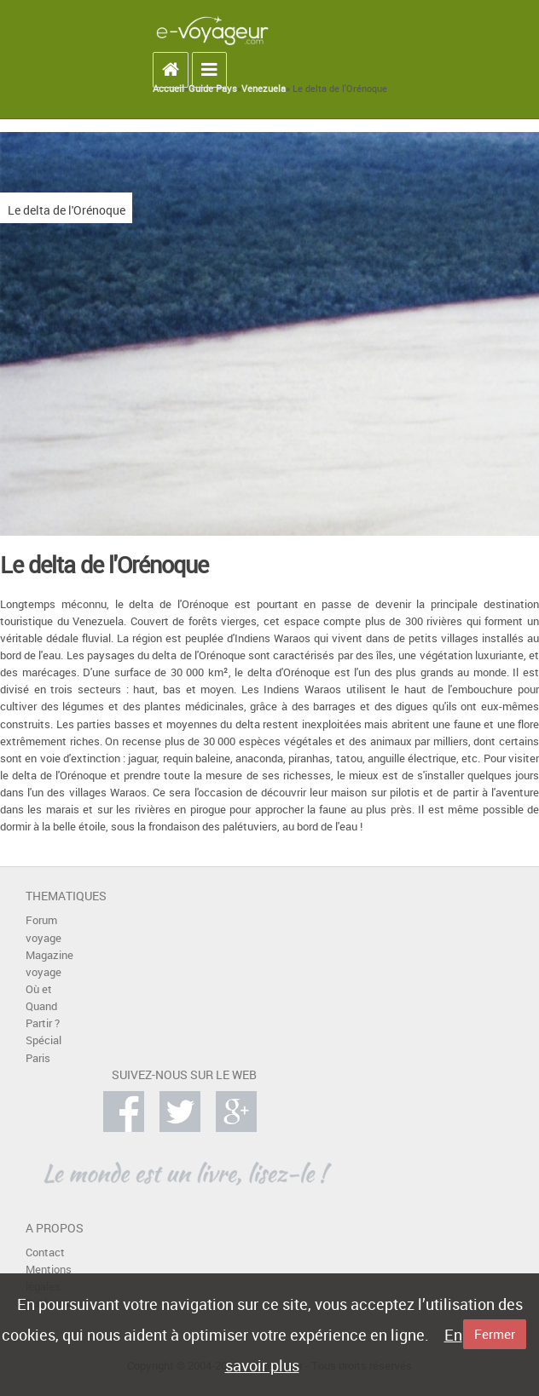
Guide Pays (212, 89)
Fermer (494, 1333)
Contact (45, 1252)
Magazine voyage (49, 963)
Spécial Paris (43, 1049)
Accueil (168, 89)
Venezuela (263, 89)
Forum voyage (43, 929)
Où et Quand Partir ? (43, 1006)
